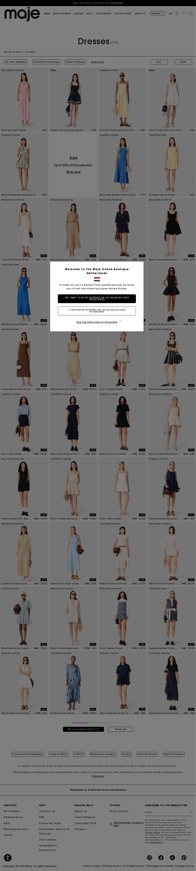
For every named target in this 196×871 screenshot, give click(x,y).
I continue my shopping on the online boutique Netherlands (98, 311)
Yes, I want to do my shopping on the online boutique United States (98, 298)
